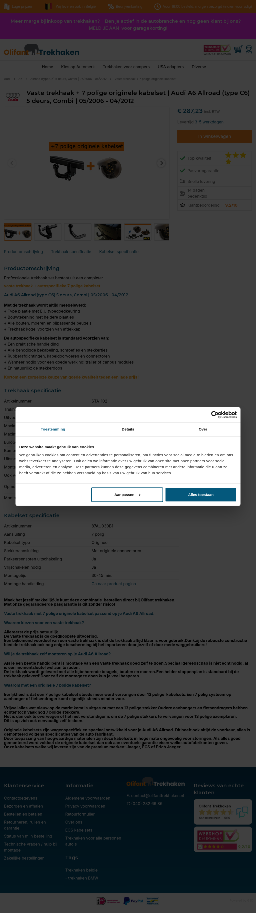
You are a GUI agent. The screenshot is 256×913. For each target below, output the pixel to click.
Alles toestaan (201, 494)
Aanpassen (127, 494)
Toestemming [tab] (53, 429)
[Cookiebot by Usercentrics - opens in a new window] (215, 415)
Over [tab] (203, 429)
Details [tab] (128, 429)
